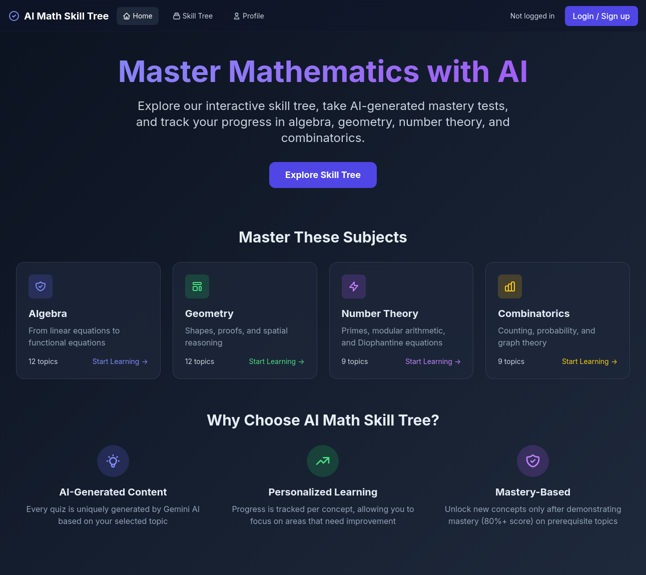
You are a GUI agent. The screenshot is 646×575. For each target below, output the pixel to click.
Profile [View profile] (248, 16)
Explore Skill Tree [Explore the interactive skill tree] (323, 175)
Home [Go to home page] (137, 16)
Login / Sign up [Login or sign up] (601, 16)
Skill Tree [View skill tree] (193, 16)
